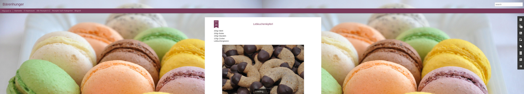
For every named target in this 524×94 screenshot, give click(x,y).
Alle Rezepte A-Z (43, 11)
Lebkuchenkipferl (263, 24)
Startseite (18, 11)
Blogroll (78, 11)
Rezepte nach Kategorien (62, 11)
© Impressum (29, 11)
